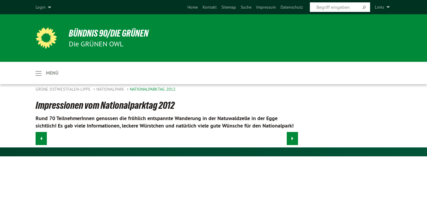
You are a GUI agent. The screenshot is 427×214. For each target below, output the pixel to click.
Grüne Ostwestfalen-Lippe (64, 89)
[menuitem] (192, 7)
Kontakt (210, 7)
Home (192, 7)
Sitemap (229, 7)
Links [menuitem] (379, 7)
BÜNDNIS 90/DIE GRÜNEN (109, 33)
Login (41, 7)
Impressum (266, 7)
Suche (246, 7)
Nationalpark (110, 89)
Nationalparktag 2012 (153, 89)
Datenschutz (292, 7)
